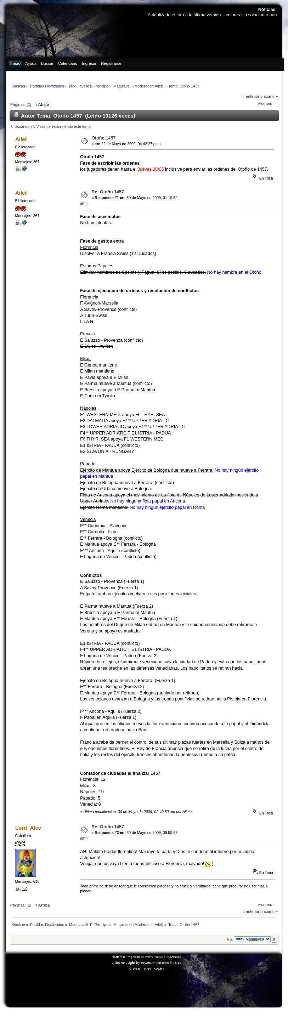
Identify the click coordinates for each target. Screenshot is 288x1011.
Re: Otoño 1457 (107, 191)
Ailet (158, 86)
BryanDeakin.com (155, 963)
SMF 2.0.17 (121, 957)
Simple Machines (168, 957)
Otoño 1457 (103, 138)
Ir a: (230, 939)
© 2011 (175, 963)
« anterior (250, 96)
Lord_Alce (28, 828)
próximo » (269, 96)
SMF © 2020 (143, 957)
